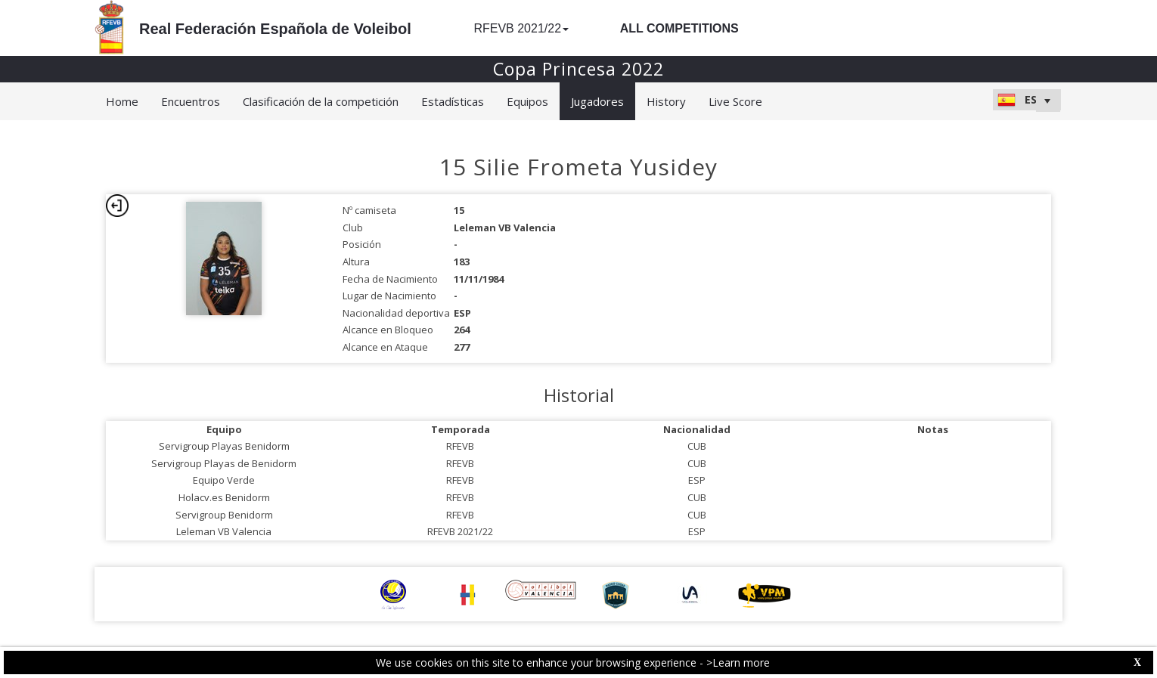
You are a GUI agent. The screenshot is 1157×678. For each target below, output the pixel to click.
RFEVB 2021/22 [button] (521, 28)
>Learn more (738, 662)
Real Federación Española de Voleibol (275, 28)
